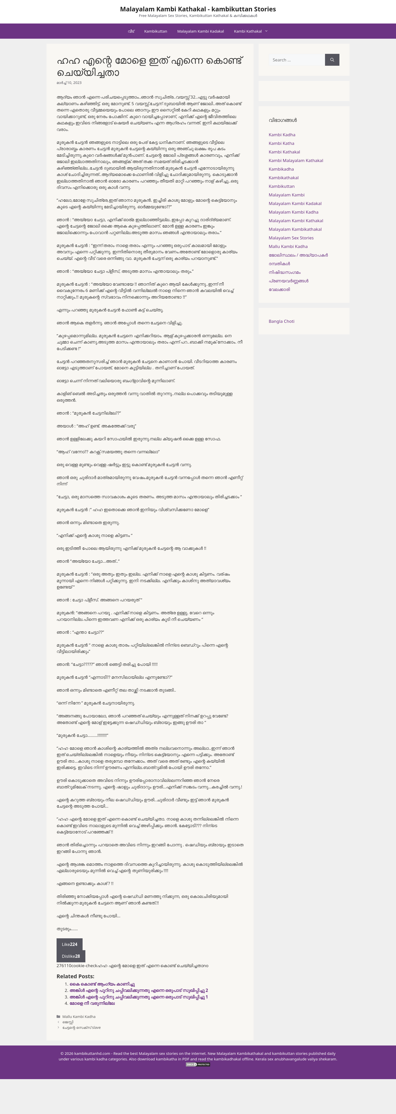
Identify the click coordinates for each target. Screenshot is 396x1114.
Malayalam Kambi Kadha (293, 212)
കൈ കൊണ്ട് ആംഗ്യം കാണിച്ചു (102, 984)
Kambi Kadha (282, 135)
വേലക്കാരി (279, 289)
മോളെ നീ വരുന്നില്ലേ (92, 1003)
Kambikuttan (155, 31)
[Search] (332, 60)
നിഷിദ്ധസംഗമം (285, 272)
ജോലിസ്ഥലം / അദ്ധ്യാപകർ (298, 255)
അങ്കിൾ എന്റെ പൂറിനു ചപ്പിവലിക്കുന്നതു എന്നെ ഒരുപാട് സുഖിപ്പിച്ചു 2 (138, 990)
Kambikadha (281, 169)
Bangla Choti (281, 321)
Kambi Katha (281, 143)
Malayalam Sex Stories (291, 238)
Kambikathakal (284, 177)
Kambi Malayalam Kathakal (296, 160)
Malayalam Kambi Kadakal (200, 31)
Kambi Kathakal (253, 31)
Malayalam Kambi (287, 195)
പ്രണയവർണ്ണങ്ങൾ (288, 281)
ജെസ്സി (67, 1021)
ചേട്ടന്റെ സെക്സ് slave (81, 1027)
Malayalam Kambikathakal (295, 229)
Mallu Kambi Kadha (78, 1016)
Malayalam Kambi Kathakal (296, 220)
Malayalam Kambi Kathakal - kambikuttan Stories (198, 9)
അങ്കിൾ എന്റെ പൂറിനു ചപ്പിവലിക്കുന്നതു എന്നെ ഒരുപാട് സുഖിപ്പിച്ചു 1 (138, 997)
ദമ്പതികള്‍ (279, 263)
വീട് (131, 31)
